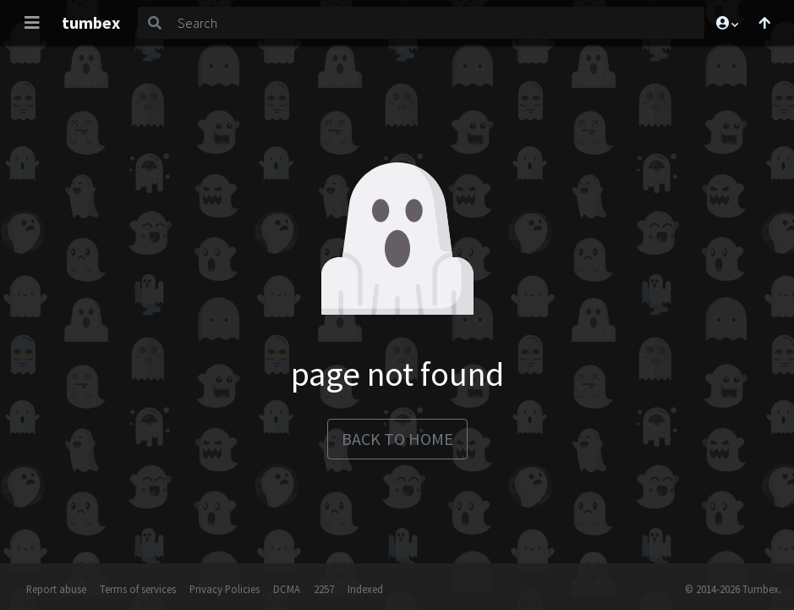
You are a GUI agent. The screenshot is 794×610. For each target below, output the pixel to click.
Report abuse (56, 589)
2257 (324, 589)
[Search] (437, 23)
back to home (397, 438)
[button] (726, 23)
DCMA (286, 589)
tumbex (91, 22)
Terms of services (138, 589)
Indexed (365, 589)
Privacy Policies (224, 589)
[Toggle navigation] (32, 23)
